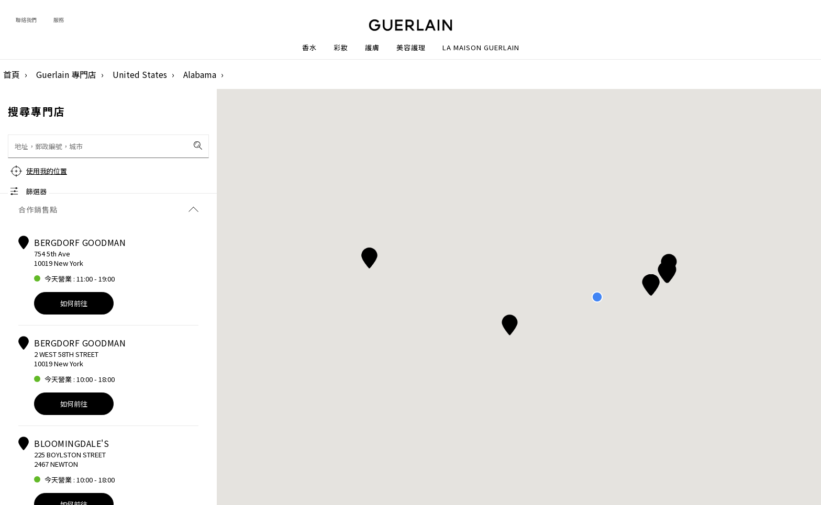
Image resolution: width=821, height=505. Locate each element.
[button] (667, 270)
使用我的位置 (46, 171)
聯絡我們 (26, 20)
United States (140, 74)
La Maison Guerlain (480, 47)
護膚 (372, 47)
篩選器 (36, 191)
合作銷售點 (108, 209)
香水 (309, 47)
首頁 (11, 74)
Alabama (199, 74)
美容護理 (411, 47)
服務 (58, 20)
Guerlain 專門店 (66, 74)
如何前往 (73, 303)
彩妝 (341, 47)
